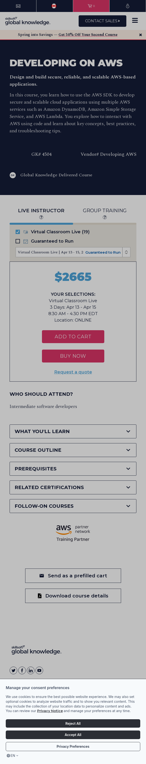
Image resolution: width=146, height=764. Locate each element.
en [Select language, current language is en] (13, 755)
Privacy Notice (50, 711)
